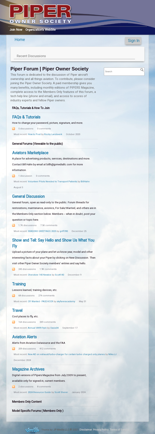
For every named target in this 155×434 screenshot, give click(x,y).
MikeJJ (112, 354)
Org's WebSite (40, 29)
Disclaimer (86, 429)
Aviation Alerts (24, 337)
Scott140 (59, 275)
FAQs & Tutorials (26, 117)
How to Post (34, 134)
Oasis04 (54, 328)
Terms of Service (119, 429)
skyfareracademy (66, 301)
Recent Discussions (31, 56)
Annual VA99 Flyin (37, 328)
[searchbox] (124, 71)
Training (19, 284)
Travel (17, 310)
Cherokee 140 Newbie (39, 275)
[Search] (142, 69)
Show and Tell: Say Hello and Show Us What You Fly (53, 243)
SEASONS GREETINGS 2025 (42, 231)
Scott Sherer (61, 392)
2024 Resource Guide (39, 392)
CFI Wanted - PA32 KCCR (40, 301)
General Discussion (28, 196)
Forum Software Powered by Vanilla (32, 430)
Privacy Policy (101, 429)
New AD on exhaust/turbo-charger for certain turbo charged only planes (66, 354)
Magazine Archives (28, 369)
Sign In (133, 40)
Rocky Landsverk (53, 134)
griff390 (64, 231)
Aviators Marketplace (30, 153)
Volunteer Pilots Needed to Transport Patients (52, 181)
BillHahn (85, 181)
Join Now (15, 29)
